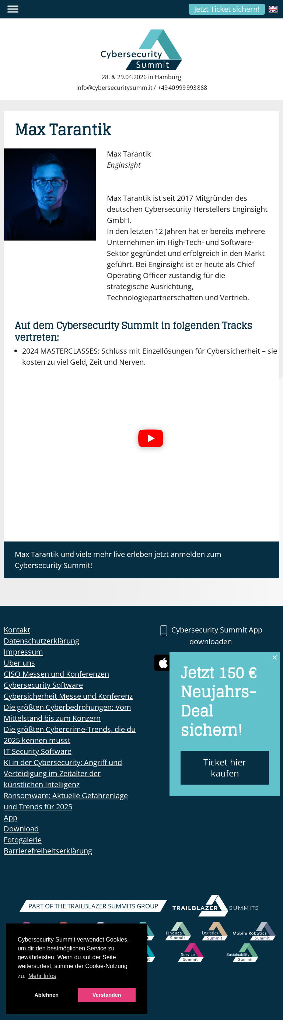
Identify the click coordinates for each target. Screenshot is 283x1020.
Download (21, 829)
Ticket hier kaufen (224, 767)
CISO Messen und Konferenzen (56, 674)
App (10, 818)
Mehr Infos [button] (42, 976)
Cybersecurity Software (43, 685)
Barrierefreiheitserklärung (48, 851)
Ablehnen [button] (46, 995)
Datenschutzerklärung (41, 641)
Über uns (19, 663)
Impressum (23, 652)
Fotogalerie (23, 840)
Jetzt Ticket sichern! (226, 9)
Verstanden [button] (106, 995)
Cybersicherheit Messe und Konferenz (68, 696)
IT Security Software (37, 751)
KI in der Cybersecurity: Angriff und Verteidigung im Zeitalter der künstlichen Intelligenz (63, 773)
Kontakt (17, 630)
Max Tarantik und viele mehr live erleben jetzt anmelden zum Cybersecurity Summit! (118, 559)
